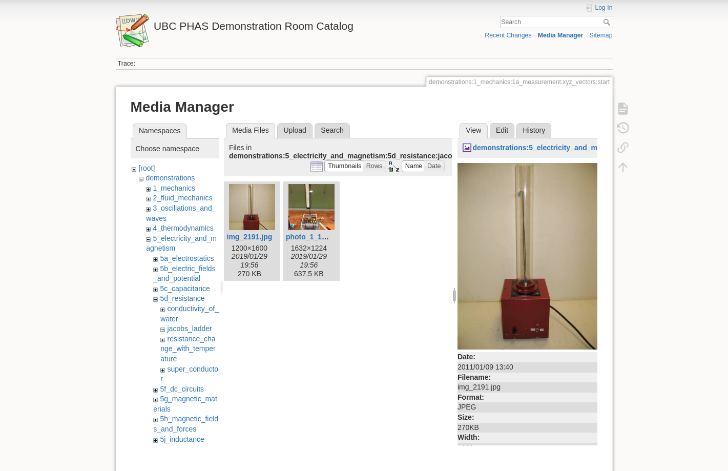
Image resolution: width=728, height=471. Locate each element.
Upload (294, 130)
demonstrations (170, 178)
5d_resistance (182, 298)
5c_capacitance (185, 288)
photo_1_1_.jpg (312, 237)
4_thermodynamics (183, 228)
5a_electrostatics (187, 258)
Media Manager (561, 35)
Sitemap (601, 35)
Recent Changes (508, 35)
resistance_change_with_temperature (187, 349)
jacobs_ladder (189, 328)
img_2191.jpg (250, 237)
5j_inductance (182, 439)
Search (608, 22)
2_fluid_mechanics (182, 198)
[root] (146, 168)
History (534, 130)
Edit (502, 130)
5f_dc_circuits (182, 389)
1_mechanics (174, 188)
